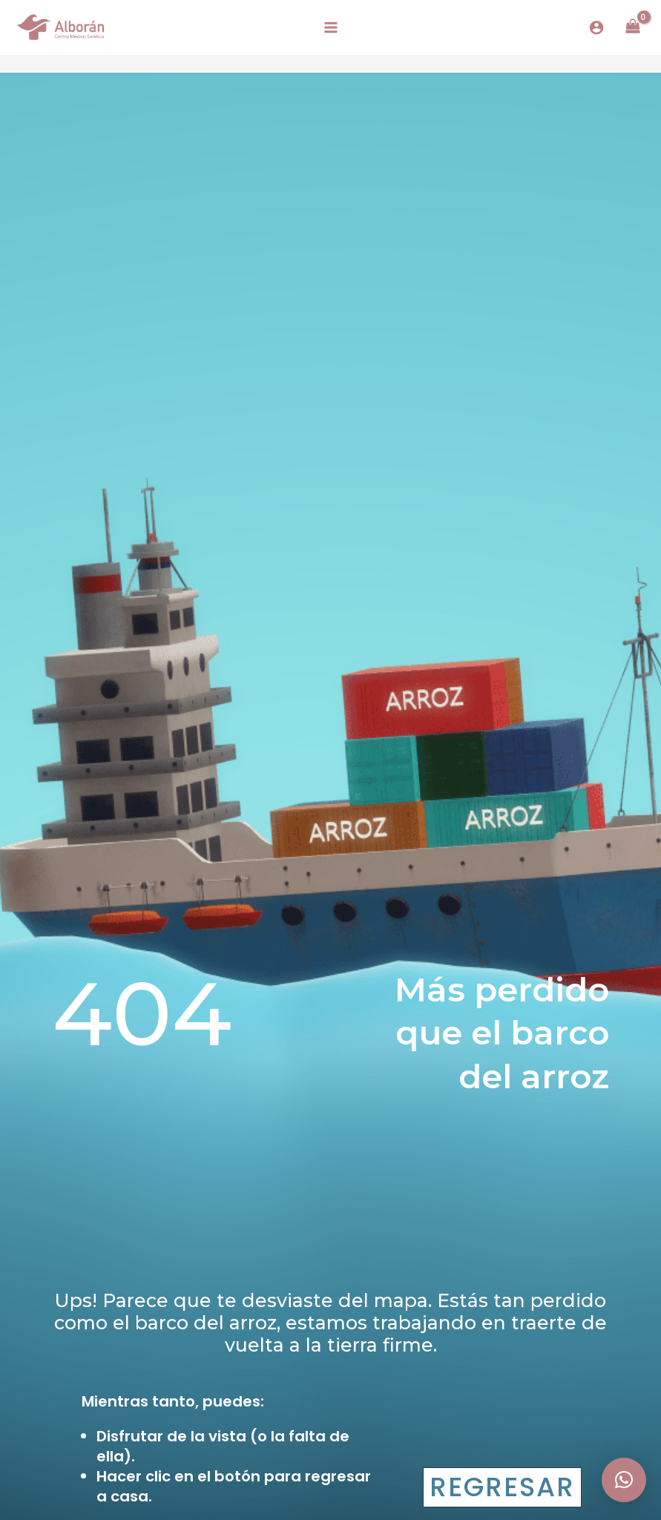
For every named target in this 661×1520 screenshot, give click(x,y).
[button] (624, 1480)
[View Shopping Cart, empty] (632, 27)
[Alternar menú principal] (330, 27)
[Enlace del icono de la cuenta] (596, 27)
